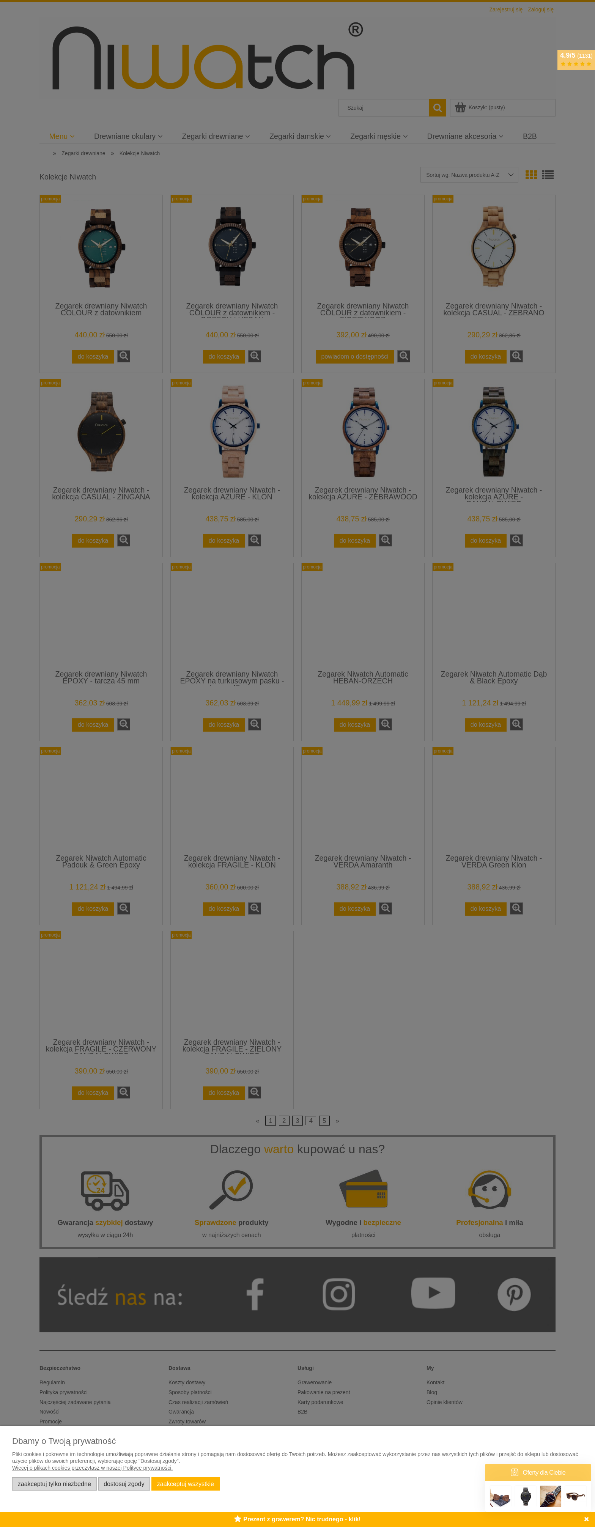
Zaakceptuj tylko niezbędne (54, 1483)
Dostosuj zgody (124, 1483)
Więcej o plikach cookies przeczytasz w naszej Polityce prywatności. (92, 1468)
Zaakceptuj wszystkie (185, 1483)
